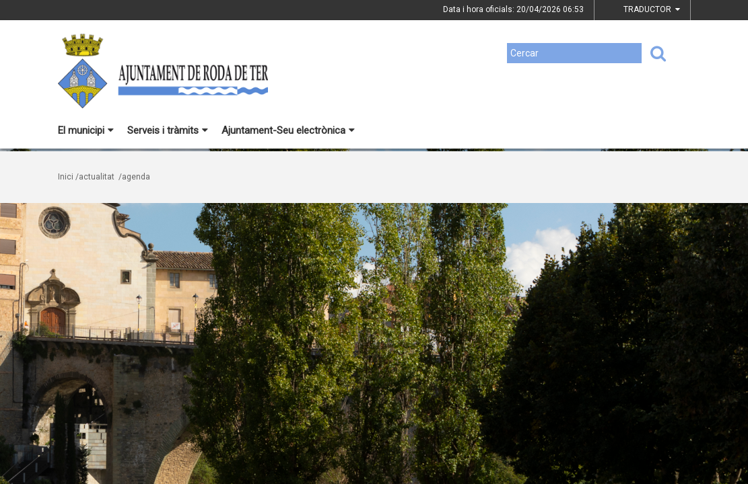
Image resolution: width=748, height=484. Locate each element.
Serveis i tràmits (167, 130)
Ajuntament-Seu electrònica (288, 130)
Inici (65, 177)
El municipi (86, 130)
